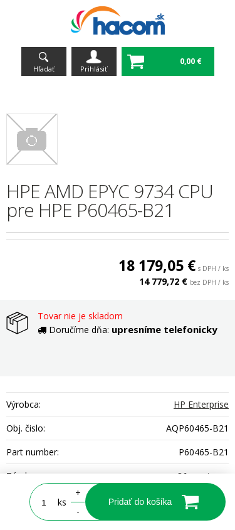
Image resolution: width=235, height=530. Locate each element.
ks (62, 502)
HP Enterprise (201, 404)
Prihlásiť (93, 68)
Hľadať (44, 68)
